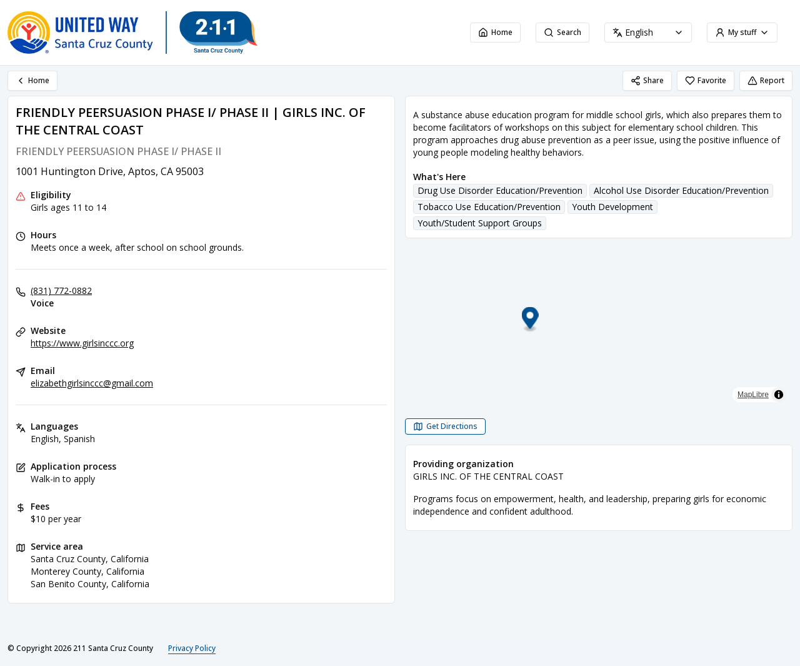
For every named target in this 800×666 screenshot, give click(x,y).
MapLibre (753, 394)
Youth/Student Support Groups (480, 223)
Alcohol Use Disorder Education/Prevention (681, 190)
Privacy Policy (192, 648)
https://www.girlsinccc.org (82, 343)
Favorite (705, 80)
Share (647, 80)
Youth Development (612, 207)
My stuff (742, 32)
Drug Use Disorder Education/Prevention (500, 190)
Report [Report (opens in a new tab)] (766, 80)
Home (495, 32)
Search (562, 32)
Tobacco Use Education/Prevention (489, 207)
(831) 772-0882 (61, 290)
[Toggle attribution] (778, 394)
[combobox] (648, 33)
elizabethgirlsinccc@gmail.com (92, 383)
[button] (599, 320)
